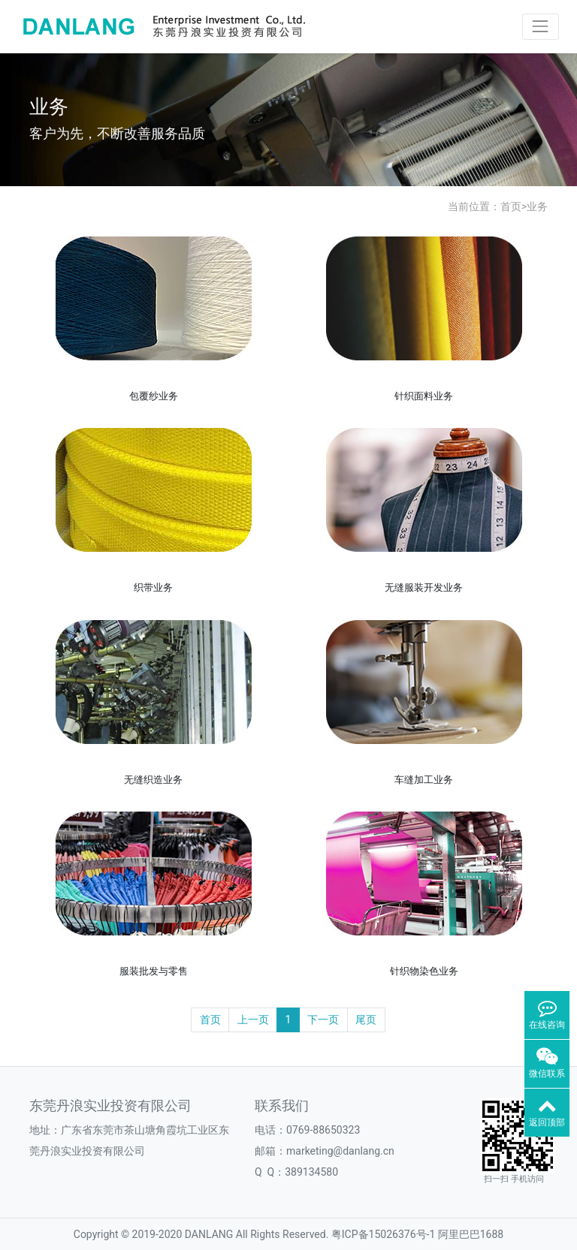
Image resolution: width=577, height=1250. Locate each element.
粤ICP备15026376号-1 (383, 1234)
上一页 (253, 1020)
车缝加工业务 (423, 779)
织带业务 (153, 587)
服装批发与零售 (153, 971)
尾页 (365, 1020)
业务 (537, 206)
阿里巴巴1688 (470, 1234)
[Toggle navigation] (540, 27)
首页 (510, 206)
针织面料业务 (423, 396)
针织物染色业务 (424, 971)
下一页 (323, 1020)
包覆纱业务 (153, 396)
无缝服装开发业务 (424, 587)
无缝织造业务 (153, 779)
